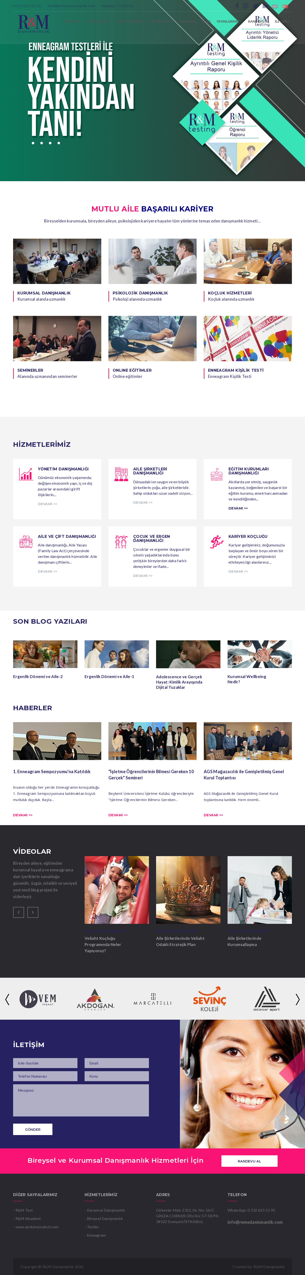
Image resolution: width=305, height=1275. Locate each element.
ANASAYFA (72, 21)
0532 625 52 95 (27, 5)
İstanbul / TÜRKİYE (117, 5)
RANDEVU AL (258, 21)
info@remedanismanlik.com (71, 5)
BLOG (206, 21)
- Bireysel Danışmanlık (104, 1218)
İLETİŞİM (282, 21)
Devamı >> (22, 815)
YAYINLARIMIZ (229, 21)
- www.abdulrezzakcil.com (36, 1226)
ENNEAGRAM (162, 21)
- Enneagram (95, 1235)
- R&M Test (23, 1210)
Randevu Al (249, 1161)
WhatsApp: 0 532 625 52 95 (251, 1210)
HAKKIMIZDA (98, 21)
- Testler (92, 1226)
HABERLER (187, 21)
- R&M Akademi (27, 1218)
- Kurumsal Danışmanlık (105, 1210)
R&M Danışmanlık (269, 1266)
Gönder (33, 1129)
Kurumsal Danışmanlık (107, 930)
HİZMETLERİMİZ (131, 21)
